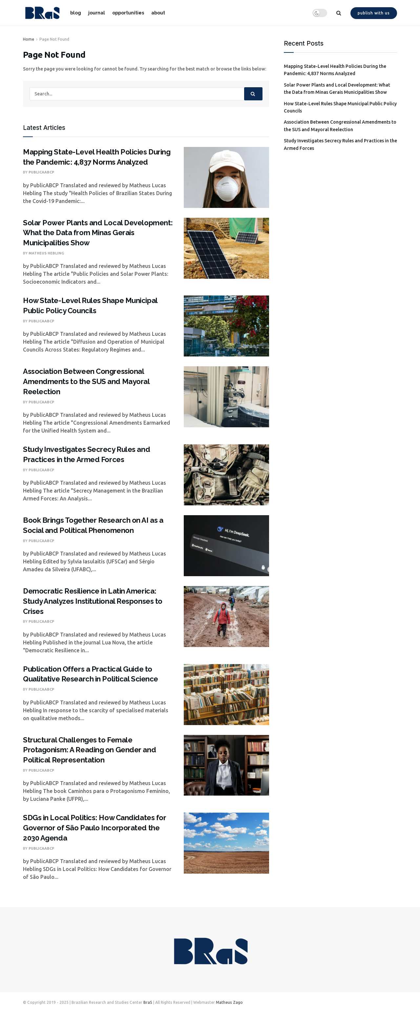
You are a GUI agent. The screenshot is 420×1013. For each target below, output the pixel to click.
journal (96, 12)
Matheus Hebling (46, 253)
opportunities (128, 12)
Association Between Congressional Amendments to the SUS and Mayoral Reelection (86, 381)
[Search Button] (253, 93)
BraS (147, 1002)
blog (75, 12)
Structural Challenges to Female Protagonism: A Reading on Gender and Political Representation (89, 750)
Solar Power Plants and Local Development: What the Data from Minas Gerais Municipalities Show (98, 232)
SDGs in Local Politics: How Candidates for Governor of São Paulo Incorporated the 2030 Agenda (94, 827)
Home (28, 39)
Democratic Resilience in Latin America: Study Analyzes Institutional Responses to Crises (92, 601)
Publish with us (374, 13)
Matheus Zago (229, 1002)
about (158, 12)
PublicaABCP (41, 172)
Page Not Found (54, 39)
